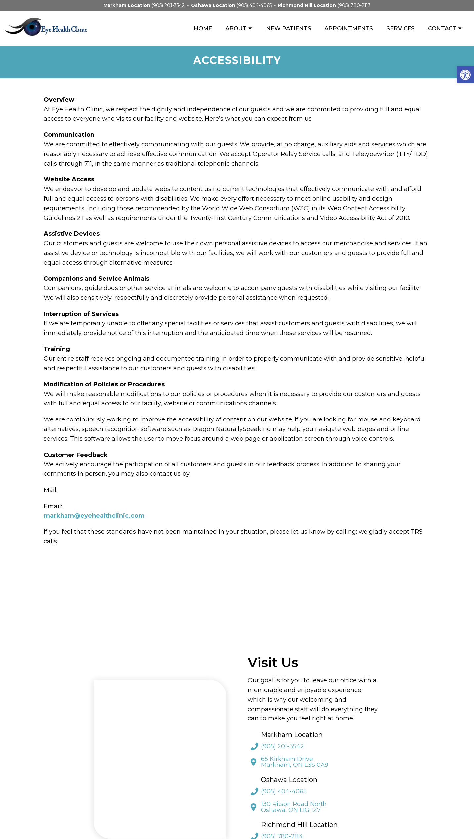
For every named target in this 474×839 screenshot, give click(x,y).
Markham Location (127, 5)
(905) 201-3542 (168, 5)
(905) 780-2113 (354, 5)
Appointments (348, 28)
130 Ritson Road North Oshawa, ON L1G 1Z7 (294, 807)
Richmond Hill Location (307, 5)
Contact (442, 28)
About (236, 28)
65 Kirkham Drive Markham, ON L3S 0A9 (294, 762)
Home (203, 28)
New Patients (288, 28)
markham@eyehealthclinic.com (94, 515)
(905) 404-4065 (254, 5)
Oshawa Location (214, 5)
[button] (465, 74)
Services (400, 28)
